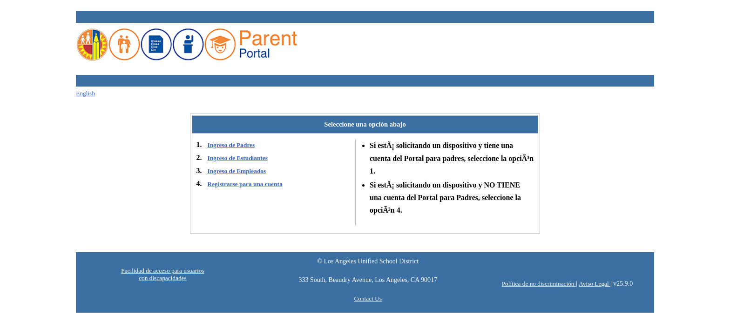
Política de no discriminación (539, 283)
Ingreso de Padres (231, 144)
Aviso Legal (594, 283)
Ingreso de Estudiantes (238, 157)
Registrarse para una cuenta (245, 184)
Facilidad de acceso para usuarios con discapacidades (162, 274)
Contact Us (368, 298)
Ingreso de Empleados (237, 171)
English (85, 93)
